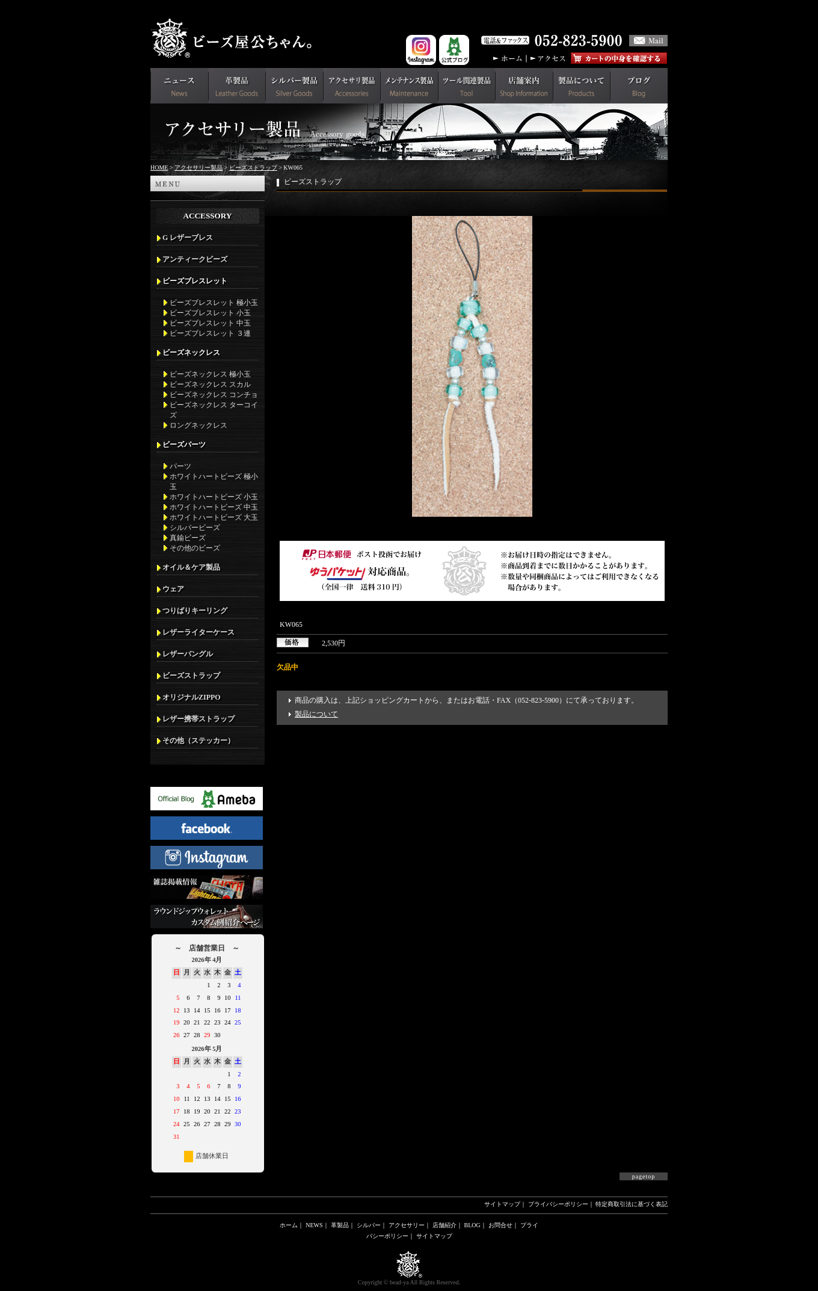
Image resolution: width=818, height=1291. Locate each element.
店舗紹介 (444, 1225)
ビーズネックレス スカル (210, 384)
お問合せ (500, 1225)
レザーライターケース (198, 632)
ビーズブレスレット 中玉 (210, 323)
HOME (159, 167)
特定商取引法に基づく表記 (631, 1204)
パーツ (180, 466)
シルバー (369, 1225)
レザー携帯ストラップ (198, 719)
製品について (316, 714)
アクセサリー (407, 1225)
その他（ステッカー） (198, 740)
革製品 (340, 1225)
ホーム (289, 1225)
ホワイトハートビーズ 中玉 (214, 507)
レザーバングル (187, 654)
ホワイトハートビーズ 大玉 (214, 517)
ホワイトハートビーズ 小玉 (214, 497)
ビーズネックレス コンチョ (214, 394)
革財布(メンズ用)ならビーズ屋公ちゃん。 (234, 38)
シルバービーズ (195, 527)
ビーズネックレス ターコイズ (214, 410)
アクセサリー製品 (198, 167)
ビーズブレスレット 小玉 (210, 313)
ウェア (173, 589)
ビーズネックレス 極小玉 (210, 374)
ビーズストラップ (253, 167)
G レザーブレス (187, 237)
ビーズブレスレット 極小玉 (214, 302)
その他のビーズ (195, 548)
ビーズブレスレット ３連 (210, 333)
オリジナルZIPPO (191, 697)
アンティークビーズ (194, 259)
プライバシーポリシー (558, 1204)
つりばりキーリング (194, 610)
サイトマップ (502, 1204)
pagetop (644, 1176)
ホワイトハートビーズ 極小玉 (214, 481)
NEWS (314, 1225)
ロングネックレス (198, 425)
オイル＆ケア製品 (191, 567)
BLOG (472, 1225)
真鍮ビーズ (188, 538)
